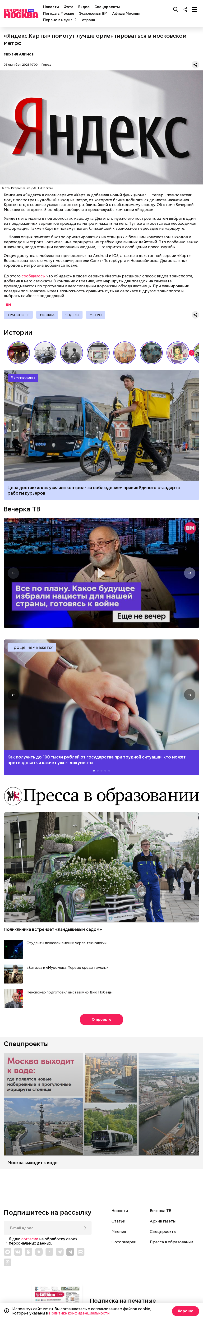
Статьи (118, 1222)
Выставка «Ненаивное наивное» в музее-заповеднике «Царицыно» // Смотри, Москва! (18, 353)
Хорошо (185, 1311)
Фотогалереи (123, 1243)
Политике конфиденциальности (79, 1313)
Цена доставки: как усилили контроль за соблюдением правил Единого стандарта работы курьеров (94, 490)
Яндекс (73, 315)
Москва (48, 315)
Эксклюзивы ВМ (93, 13)
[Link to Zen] (39, 1252)
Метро (97, 315)
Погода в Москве (58, 13)
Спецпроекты (107, 7)
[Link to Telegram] (60, 1252)
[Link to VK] (18, 1252)
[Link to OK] (28, 1252)
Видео (84, 7)
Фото (69, 7)
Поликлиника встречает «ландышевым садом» (53, 930)
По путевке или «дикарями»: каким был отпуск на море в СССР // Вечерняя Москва (151, 353)
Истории (18, 333)
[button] (191, 353)
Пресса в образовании (171, 1243)
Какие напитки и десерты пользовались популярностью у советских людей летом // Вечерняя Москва (177, 353)
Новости (51, 7)
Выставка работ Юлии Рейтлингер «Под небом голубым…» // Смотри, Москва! (124, 353)
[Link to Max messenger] (7, 1252)
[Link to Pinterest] (7, 1262)
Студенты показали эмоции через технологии (66, 943)
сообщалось (33, 276)
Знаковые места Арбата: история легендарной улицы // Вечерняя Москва (45, 353)
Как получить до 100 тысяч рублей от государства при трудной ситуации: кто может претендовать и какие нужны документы (101, 695)
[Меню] (194, 9)
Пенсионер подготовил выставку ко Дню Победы (69, 993)
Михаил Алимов (19, 54)
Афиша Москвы (126, 13)
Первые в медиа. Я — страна (69, 20)
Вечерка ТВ (22, 509)
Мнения (118, 1232)
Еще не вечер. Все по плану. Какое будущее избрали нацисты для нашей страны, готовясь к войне (101, 574)
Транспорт (18, 315)
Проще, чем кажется (31, 648)
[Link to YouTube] (49, 1252)
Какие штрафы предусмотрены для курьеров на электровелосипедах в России (101, 425)
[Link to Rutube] (80, 1252)
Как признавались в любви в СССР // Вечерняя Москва (71, 353)
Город (46, 64)
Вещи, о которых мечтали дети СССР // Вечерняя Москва (98, 353)
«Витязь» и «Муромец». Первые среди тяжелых (67, 968)
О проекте (101, 1020)
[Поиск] (175, 9)
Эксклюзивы (22, 378)
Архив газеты (162, 1222)
